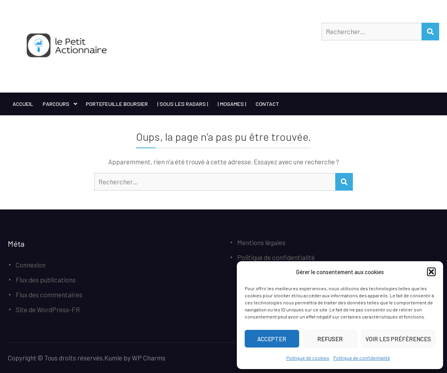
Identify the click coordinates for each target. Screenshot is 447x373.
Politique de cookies (307, 357)
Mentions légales (261, 242)
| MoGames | (232, 103)
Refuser (330, 338)
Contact (267, 103)
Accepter (271, 338)
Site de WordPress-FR (48, 309)
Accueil (23, 103)
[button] (431, 272)
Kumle (113, 358)
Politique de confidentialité (361, 357)
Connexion (30, 265)
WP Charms (148, 358)
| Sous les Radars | (182, 103)
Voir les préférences (398, 338)
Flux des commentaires (49, 294)
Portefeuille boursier (117, 103)
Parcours (56, 103)
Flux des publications (46, 280)
